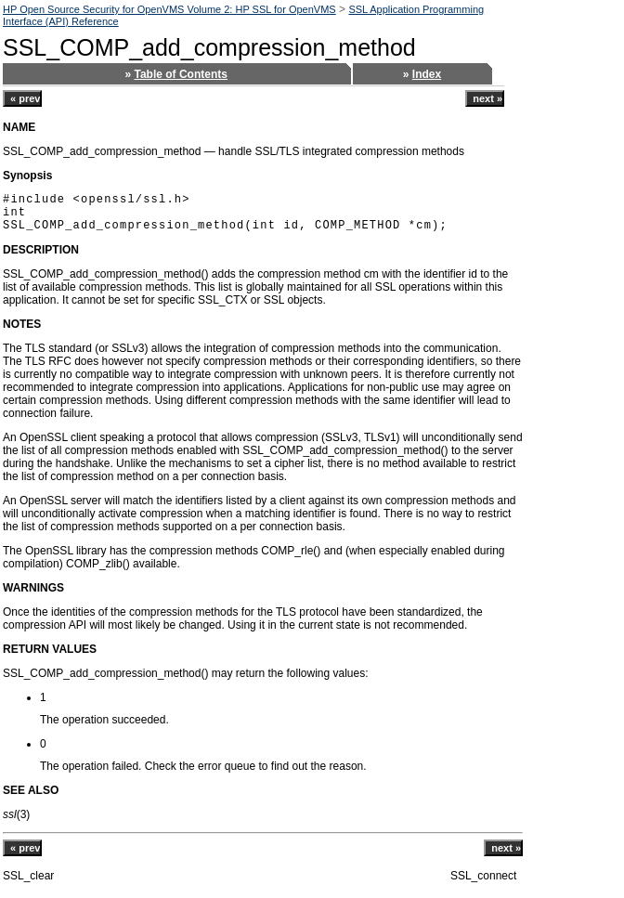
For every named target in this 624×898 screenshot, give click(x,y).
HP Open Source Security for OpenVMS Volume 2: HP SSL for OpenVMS (169, 9)
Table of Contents (181, 74)
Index (426, 74)
